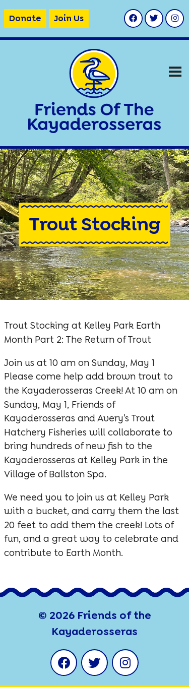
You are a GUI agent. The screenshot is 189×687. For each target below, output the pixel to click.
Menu (175, 68)
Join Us (69, 18)
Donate (25, 18)
